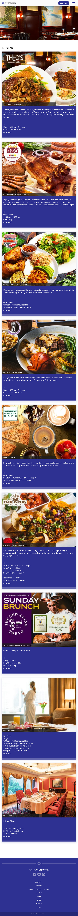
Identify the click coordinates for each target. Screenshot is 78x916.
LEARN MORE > (7, 132)
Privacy (39, 904)
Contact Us (39, 882)
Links (39, 896)
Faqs (39, 900)
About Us (39, 893)
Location (39, 886)
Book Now (63, 3)
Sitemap (39, 907)
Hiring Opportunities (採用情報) (39, 889)
